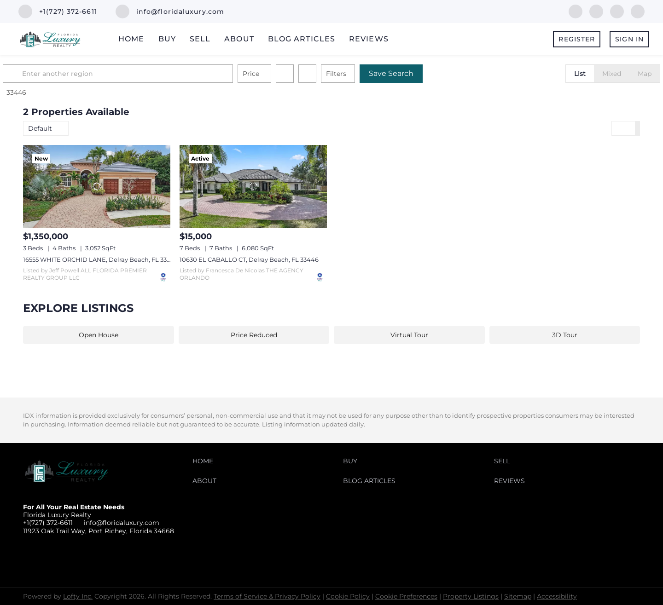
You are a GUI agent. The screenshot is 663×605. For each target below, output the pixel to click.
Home (131, 39)
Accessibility (557, 596)
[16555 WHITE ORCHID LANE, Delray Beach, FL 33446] (96, 186)
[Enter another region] (142, 73)
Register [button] (576, 39)
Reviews (369, 39)
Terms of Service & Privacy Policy (267, 596)
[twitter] (617, 10)
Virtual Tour (409, 335)
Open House (98, 335)
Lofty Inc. (78, 596)
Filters (356, 73)
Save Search (411, 73)
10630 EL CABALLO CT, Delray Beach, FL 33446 (249, 259)
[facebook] (575, 10)
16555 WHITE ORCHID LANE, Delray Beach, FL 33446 (101, 259)
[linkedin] (596, 10)
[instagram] (638, 10)
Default (40, 128)
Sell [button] (200, 39)
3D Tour (564, 335)
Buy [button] (167, 39)
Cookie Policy (348, 596)
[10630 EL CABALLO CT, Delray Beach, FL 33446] (253, 186)
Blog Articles (301, 39)
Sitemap (517, 596)
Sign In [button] (629, 39)
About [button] (239, 39)
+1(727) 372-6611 (48, 523)
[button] (34, 73)
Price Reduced (254, 335)
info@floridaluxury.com (121, 523)
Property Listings (471, 596)
